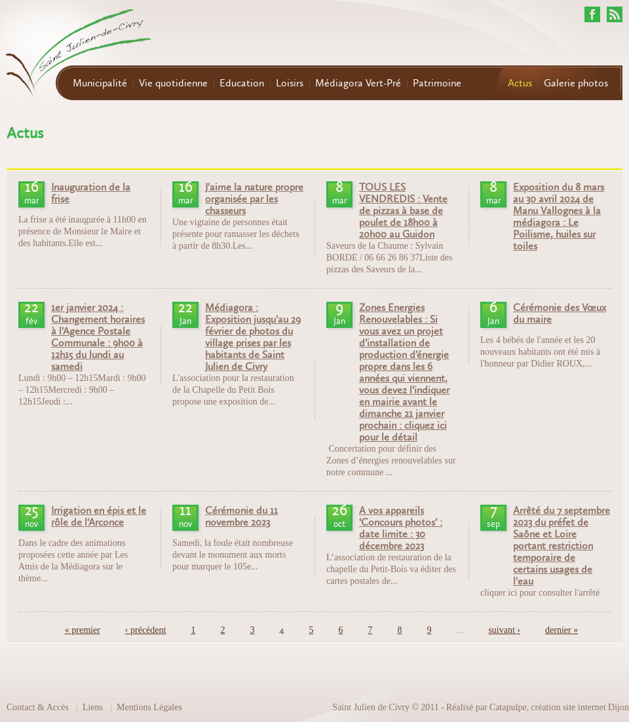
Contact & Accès (38, 707)
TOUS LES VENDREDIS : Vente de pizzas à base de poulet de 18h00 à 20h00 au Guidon (403, 210)
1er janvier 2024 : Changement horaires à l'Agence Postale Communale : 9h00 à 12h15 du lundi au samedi (98, 337)
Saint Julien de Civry (371, 707)
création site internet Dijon (580, 707)
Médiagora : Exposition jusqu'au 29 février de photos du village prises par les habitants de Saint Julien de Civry (253, 337)
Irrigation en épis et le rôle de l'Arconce (98, 516)
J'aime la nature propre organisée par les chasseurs (254, 199)
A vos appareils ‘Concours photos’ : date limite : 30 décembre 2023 (400, 528)
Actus (520, 83)
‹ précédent (145, 630)
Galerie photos (576, 83)
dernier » (561, 630)
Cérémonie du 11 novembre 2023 (241, 516)
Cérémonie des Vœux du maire (559, 313)
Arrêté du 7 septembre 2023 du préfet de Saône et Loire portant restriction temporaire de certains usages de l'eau (561, 546)
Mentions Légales (149, 707)
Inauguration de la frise (90, 193)
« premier (82, 630)
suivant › (504, 630)
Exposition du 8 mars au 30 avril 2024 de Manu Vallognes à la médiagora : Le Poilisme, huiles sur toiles (558, 216)
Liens (93, 707)
